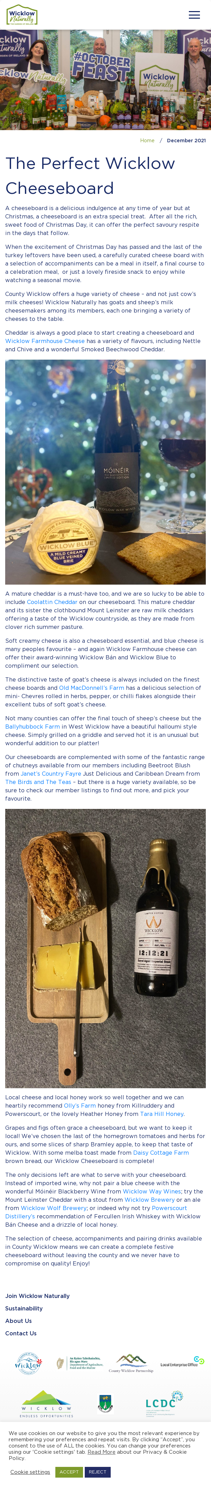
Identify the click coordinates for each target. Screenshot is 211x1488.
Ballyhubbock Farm (32, 727)
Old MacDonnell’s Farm (91, 688)
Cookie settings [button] (30, 1472)
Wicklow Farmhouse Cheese (45, 341)
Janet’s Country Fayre (51, 774)
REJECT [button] (98, 1472)
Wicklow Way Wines (152, 1191)
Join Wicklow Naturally (37, 1296)
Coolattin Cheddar (52, 602)
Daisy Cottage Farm (161, 1153)
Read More (102, 1452)
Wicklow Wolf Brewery (53, 1208)
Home (147, 141)
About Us (18, 1321)
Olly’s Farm (80, 1106)
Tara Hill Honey (162, 1114)
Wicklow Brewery (150, 1200)
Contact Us (21, 1333)
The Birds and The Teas (38, 782)
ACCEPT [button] (69, 1472)
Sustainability (24, 1308)
